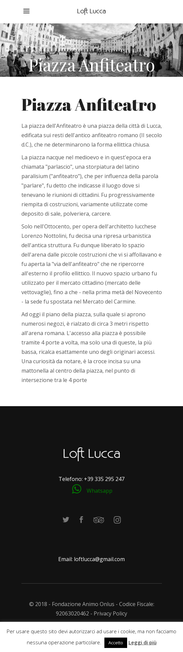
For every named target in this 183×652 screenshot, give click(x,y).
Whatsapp (99, 490)
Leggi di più (142, 642)
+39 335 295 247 (104, 479)
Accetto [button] (115, 643)
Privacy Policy (110, 613)
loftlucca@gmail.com (99, 559)
